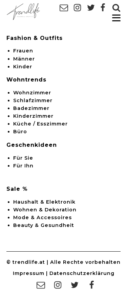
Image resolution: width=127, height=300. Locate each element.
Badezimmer (31, 108)
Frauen (23, 51)
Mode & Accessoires (42, 217)
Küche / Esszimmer (40, 124)
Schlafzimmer (32, 100)
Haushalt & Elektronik (44, 202)
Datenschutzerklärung (81, 273)
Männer (24, 59)
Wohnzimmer (32, 93)
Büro (20, 132)
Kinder (22, 67)
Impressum (28, 273)
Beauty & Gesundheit (43, 225)
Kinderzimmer (33, 116)
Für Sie (23, 158)
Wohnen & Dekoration (45, 210)
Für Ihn (23, 166)
